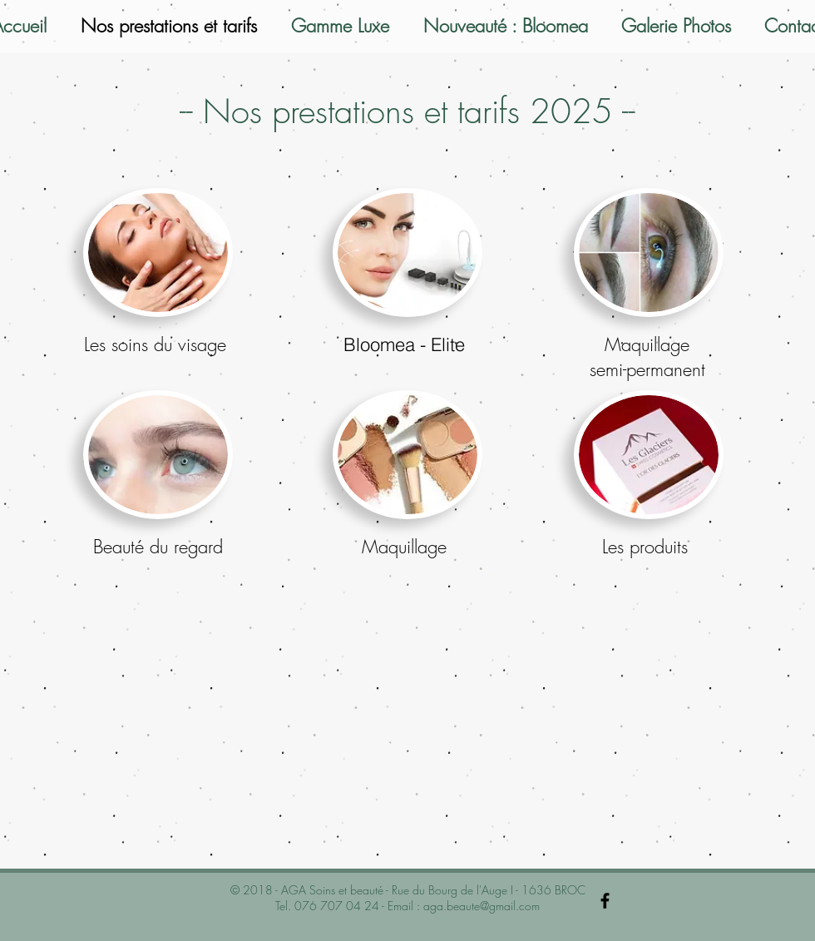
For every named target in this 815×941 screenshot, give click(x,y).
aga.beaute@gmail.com (481, 906)
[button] (158, 252)
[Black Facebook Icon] (605, 900)
